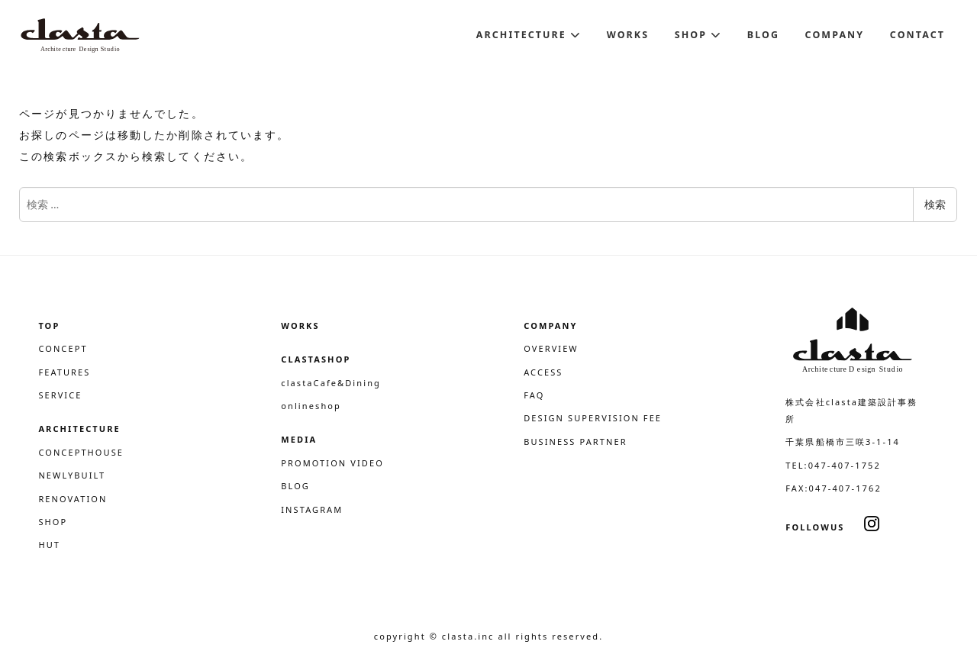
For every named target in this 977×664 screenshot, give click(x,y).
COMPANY (550, 325)
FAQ (534, 395)
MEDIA (299, 439)
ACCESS (543, 372)
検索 (935, 204)
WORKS (300, 325)
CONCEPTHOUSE (81, 452)
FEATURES (64, 372)
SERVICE (60, 395)
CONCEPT (62, 348)
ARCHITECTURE (79, 428)
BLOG (295, 486)
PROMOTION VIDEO (332, 463)
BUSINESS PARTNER (575, 441)
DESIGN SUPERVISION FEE (593, 418)
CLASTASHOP (315, 359)
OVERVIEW (551, 348)
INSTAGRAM (312, 509)
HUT (49, 544)
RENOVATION (72, 498)
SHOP (52, 521)
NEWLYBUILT (71, 475)
